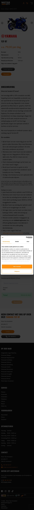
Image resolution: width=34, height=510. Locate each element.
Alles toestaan (17, 266)
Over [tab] (28, 241)
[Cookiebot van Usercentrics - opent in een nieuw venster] (26, 237)
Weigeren (16, 271)
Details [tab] (17, 241)
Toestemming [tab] (6, 241)
